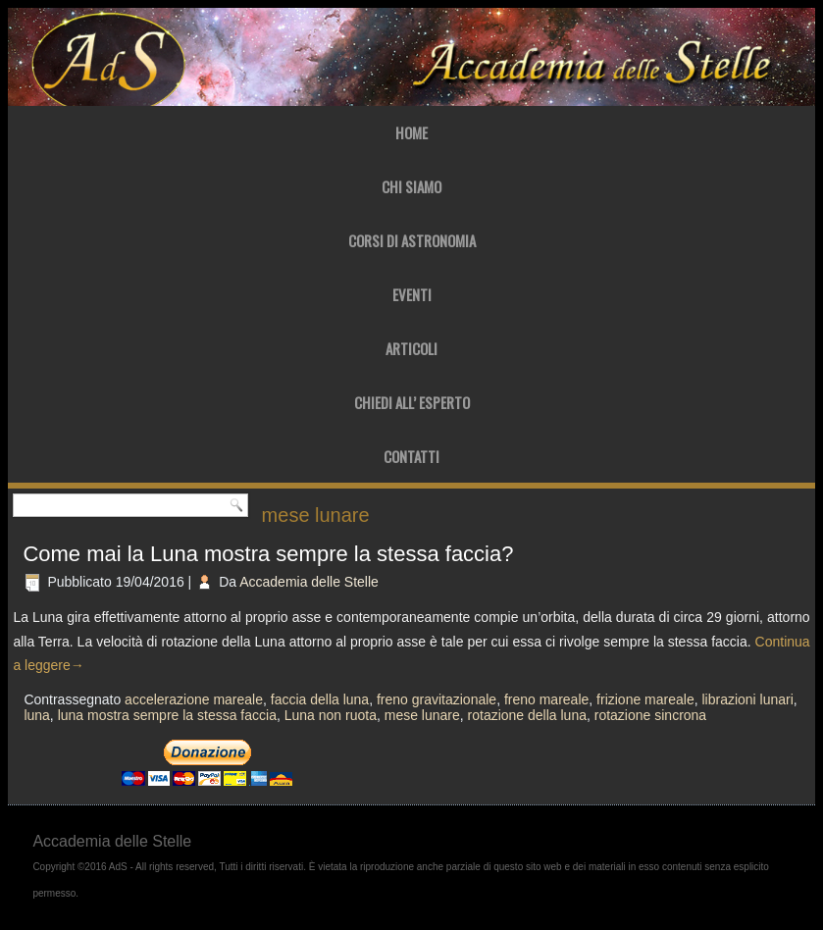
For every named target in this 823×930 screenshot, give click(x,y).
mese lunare (422, 715)
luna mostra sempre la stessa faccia (167, 715)
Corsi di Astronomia (412, 240)
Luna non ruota (330, 715)
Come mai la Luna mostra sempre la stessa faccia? (268, 554)
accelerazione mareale (194, 699)
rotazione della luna (527, 715)
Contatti (411, 456)
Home (411, 132)
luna (36, 715)
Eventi (412, 294)
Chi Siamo (411, 186)
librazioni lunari (747, 699)
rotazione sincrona (650, 715)
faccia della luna (320, 699)
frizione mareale (645, 699)
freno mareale (546, 699)
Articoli (411, 348)
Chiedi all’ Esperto (412, 402)
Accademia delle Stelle (309, 582)
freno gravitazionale (436, 699)
